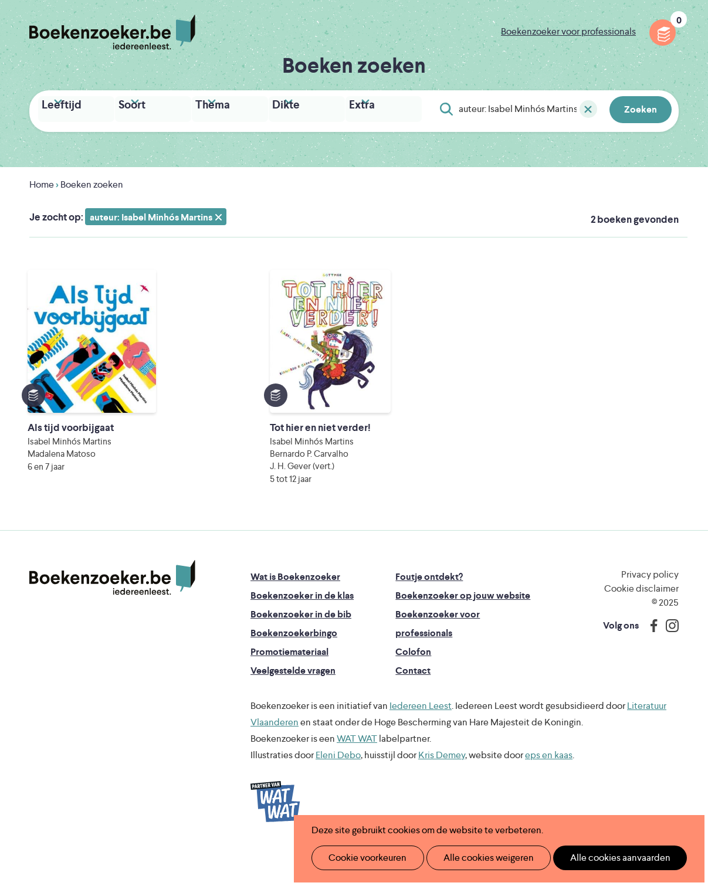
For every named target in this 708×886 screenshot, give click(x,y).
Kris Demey (441, 789)
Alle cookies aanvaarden (600, 857)
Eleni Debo (338, 789)
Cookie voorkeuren (363, 857)
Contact (413, 704)
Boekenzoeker (112, 32)
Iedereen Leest (420, 740)
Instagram (668, 659)
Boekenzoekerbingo (293, 667)
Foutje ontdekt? (429, 611)
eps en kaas (549, 789)
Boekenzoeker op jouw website (462, 629)
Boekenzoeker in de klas (302, 629)
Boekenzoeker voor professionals (568, 31)
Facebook (651, 659)
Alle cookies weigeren (476, 857)
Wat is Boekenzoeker (295, 611)
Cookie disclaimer (641, 622)
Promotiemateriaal (289, 686)
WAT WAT (357, 772)
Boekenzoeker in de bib (300, 648)
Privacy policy (650, 608)
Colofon (413, 686)
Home (41, 181)
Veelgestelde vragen (293, 704)
